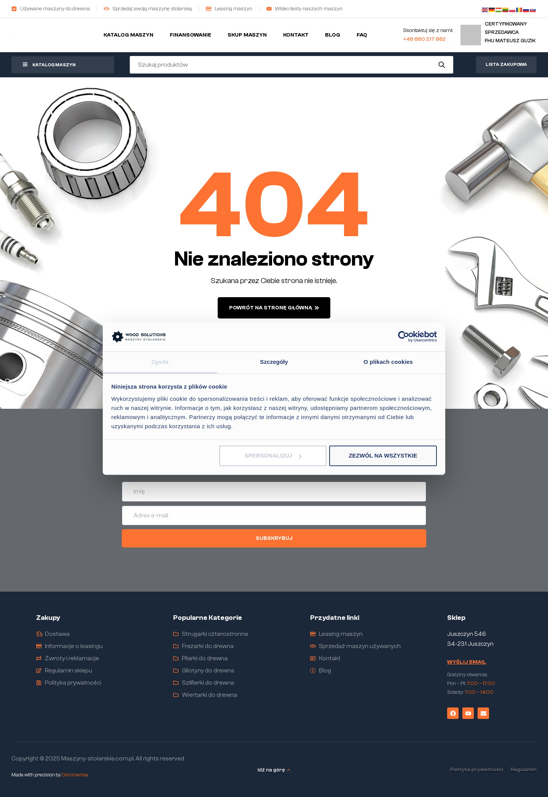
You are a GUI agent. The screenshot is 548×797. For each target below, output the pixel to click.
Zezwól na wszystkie (383, 456)
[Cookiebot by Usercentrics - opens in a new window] (403, 336)
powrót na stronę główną (274, 308)
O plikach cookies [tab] (388, 361)
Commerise (75, 775)
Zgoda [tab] (160, 361)
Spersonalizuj (273, 456)
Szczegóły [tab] (274, 361)
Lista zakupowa (506, 64)
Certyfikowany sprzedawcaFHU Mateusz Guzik (510, 32)
